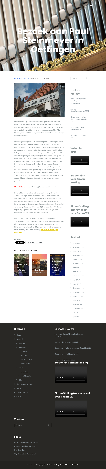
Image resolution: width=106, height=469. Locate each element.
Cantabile (24, 372)
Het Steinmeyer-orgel (24, 384)
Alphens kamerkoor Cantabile (25, 446)
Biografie (22, 343)
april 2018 (76, 300)
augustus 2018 (78, 296)
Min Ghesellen (26, 376)
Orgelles (24, 351)
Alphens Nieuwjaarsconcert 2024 (80, 110)
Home (18, 335)
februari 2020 (78, 267)
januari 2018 (77, 304)
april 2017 (76, 317)
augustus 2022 (78, 259)
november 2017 (78, 308)
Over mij (19, 339)
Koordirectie (25, 364)
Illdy (33, 465)
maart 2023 (77, 251)
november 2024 (78, 243)
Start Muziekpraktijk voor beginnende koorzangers (78, 101)
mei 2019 (76, 280)
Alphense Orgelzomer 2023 (79, 136)
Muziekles (22, 347)
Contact (19, 396)
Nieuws (46, 78)
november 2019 (78, 276)
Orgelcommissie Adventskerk (25, 454)
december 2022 (78, 255)
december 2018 (78, 288)
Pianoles (24, 355)
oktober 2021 (78, 263)
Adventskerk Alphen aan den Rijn (26, 442)
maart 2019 (77, 284)
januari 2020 (77, 272)
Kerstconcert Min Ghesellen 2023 (77, 128)
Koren (21, 368)
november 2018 (78, 292)
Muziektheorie (26, 359)
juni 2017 (76, 312)
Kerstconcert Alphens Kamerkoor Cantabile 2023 (79, 119)
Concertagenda (22, 392)
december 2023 (78, 247)
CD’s (20, 380)
